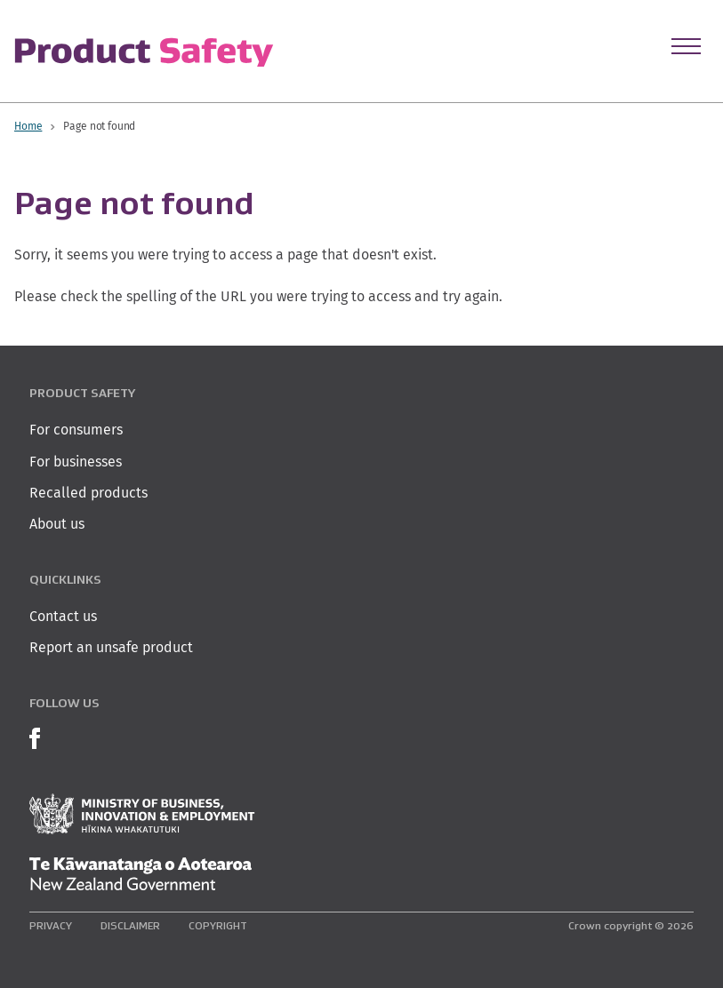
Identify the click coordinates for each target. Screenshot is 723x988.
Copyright (218, 925)
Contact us (63, 616)
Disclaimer (130, 925)
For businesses (75, 461)
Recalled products (88, 492)
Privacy (50, 925)
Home (28, 125)
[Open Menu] (686, 46)
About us (56, 524)
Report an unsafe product (111, 647)
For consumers (76, 429)
